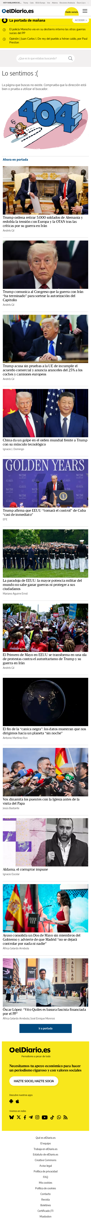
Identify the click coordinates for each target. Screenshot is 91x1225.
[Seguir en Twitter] (18, 1117)
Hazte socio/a (71, 12)
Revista (45, 1199)
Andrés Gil (8, 230)
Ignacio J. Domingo (13, 449)
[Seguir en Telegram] (31, 1117)
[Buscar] (70, 58)
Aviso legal (45, 1165)
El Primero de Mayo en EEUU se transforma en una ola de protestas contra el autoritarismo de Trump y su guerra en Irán (45, 659)
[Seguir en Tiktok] (52, 1117)
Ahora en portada (15, 159)
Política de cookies (45, 1188)
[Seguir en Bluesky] (11, 1117)
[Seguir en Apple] (17, 1101)
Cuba (32, 3)
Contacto (45, 1193)
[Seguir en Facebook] (25, 1117)
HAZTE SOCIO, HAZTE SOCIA (34, 1081)
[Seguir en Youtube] (45, 1117)
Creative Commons (45, 1160)
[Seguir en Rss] (65, 1117)
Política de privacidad (46, 1171)
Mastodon (45, 1216)
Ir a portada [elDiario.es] (46, 1028)
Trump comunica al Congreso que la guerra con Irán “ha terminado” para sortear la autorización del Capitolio (43, 296)
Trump (25, 3)
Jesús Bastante (11, 808)
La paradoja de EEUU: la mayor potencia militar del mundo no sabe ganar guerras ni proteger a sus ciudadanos (42, 585)
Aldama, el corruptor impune (25, 869)
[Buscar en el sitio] (41, 58)
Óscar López (81, 3)
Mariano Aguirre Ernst (15, 593)
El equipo (45, 1143)
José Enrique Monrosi (43, 1018)
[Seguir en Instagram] (37, 1117)
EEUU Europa (40, 3)
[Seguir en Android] (11, 1101)
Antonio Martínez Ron (15, 737)
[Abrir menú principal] (85, 11)
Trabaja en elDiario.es (45, 1149)
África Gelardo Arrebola (16, 948)
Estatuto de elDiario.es (45, 1154)
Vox (48, 3)
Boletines (45, 1205)
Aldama (55, 3)
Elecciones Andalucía (67, 3)
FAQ (45, 1177)
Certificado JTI (45, 1210)
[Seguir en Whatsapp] (59, 1117)
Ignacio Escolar (11, 874)
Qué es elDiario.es (45, 1137)
